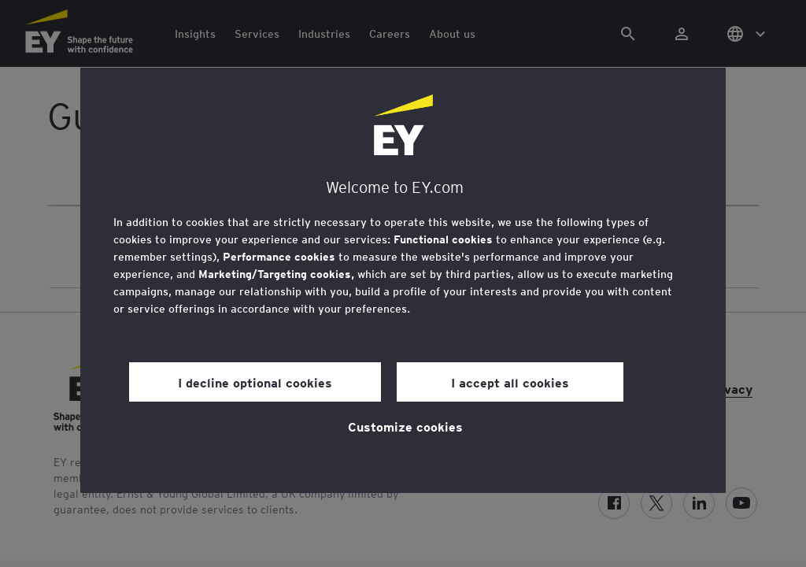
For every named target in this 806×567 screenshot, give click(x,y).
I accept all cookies (510, 382)
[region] (403, 280)
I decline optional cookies (255, 382)
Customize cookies (405, 426)
